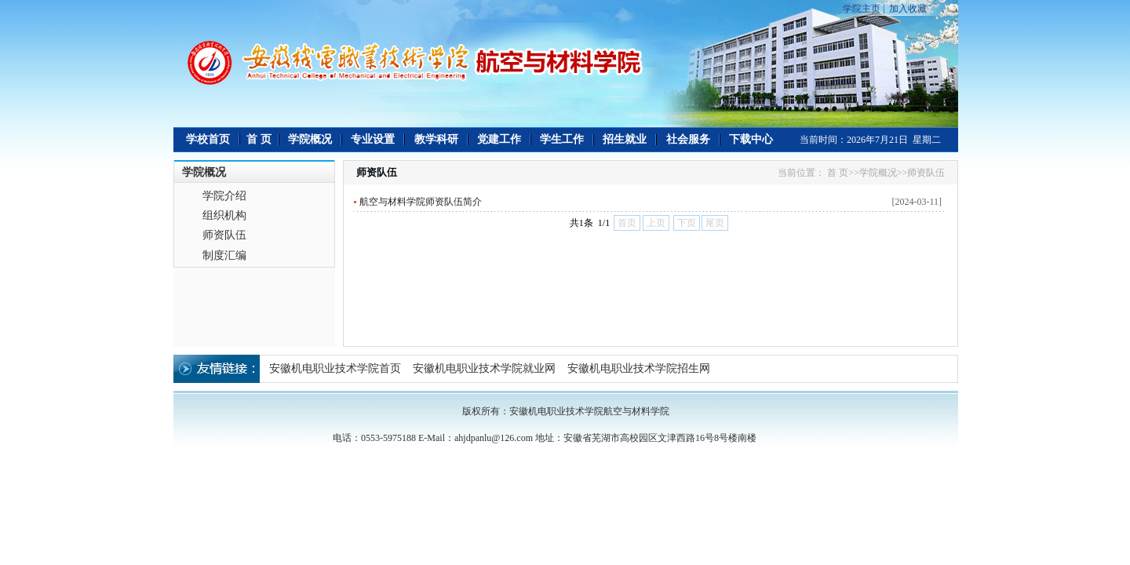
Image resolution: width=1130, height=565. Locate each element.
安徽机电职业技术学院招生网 (638, 368)
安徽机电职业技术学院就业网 (484, 368)
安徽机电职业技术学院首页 (335, 368)
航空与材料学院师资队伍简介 (420, 201)
